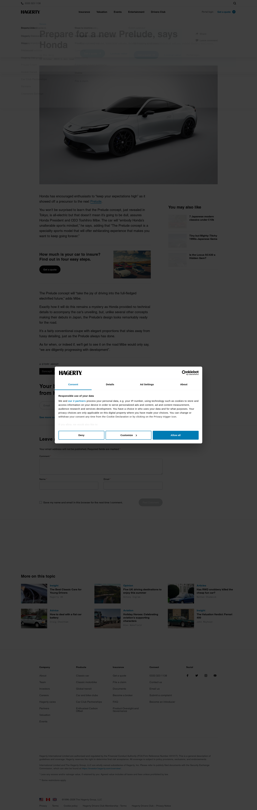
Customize (128, 435)
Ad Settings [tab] (147, 384)
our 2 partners (77, 401)
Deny (81, 435)
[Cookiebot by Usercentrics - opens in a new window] (184, 372)
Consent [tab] (73, 384)
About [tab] (184, 384)
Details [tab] (110, 384)
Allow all (176, 435)
